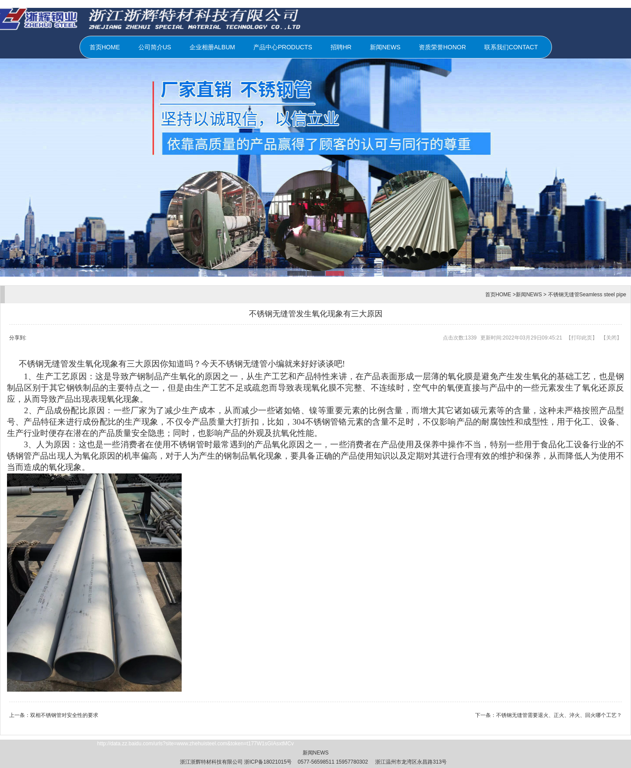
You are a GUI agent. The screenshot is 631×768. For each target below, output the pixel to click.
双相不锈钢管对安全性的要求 (64, 715)
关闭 (611, 338)
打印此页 (581, 338)
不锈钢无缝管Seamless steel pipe (587, 294)
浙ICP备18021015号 (268, 762)
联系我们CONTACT (511, 47)
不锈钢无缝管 (243, 363)
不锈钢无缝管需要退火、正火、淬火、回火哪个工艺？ (559, 715)
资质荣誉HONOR (442, 47)
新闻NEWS (385, 47)
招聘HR (341, 47)
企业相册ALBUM (212, 47)
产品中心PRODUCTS (282, 47)
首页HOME (105, 47)
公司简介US (154, 47)
